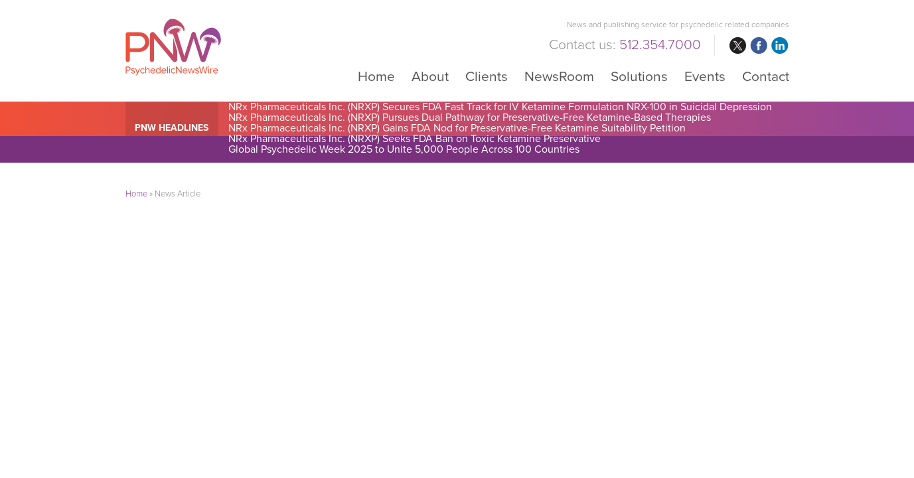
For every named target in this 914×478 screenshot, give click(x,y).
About (430, 76)
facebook (758, 45)
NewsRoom (559, 76)
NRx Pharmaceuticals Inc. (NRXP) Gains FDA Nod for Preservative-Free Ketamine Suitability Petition (457, 128)
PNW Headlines (171, 127)
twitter (737, 45)
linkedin (780, 45)
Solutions (639, 76)
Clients (486, 76)
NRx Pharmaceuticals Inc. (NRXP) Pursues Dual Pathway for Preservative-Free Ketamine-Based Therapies (469, 117)
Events (704, 76)
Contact (765, 76)
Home (376, 76)
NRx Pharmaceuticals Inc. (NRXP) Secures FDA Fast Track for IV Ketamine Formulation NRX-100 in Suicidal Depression (500, 107)
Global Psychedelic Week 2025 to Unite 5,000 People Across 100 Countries (403, 149)
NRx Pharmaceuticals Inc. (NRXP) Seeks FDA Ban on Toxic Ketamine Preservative (414, 138)
